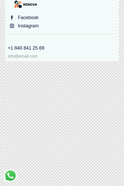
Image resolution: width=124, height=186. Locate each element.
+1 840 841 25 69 (26, 48)
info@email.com (23, 56)
